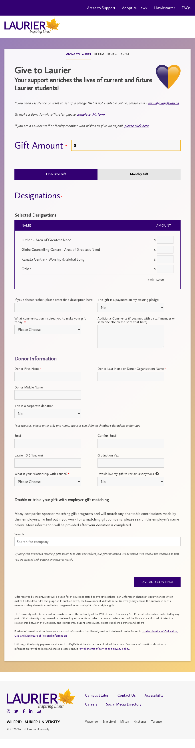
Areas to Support (101, 7)
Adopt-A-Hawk (134, 7)
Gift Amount (40, 145)
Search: (19, 534)
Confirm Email (108, 436)
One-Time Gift (56, 174)
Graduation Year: (109, 455)
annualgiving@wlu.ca (163, 103)
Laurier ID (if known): (29, 455)
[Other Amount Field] (165, 269)
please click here (136, 126)
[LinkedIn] (31, 711)
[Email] (39, 711)
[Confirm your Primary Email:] (131, 443)
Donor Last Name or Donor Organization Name (132, 369)
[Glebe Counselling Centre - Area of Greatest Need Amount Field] (165, 249)
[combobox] (97, 541)
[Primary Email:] (47, 443)
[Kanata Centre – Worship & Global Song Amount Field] (165, 259)
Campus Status (97, 696)
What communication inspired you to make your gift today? (50, 320)
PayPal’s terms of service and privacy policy (104, 649)
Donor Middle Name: (28, 387)
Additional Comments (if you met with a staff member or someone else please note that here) (136, 320)
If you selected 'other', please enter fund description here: (53, 300)
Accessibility (154, 696)
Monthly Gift (139, 174)
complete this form (90, 114)
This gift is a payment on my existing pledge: (128, 300)
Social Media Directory (123, 704)
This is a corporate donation (34, 406)
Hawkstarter (164, 7)
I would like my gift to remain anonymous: (126, 474)
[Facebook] (23, 711)
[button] (97, 541)
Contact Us (126, 696)
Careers (91, 704)
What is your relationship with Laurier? (41, 474)
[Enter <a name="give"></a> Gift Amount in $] (126, 145)
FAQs (186, 7)
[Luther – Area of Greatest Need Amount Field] (165, 240)
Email (19, 436)
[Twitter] (16, 711)
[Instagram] (8, 711)
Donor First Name (27, 369)
